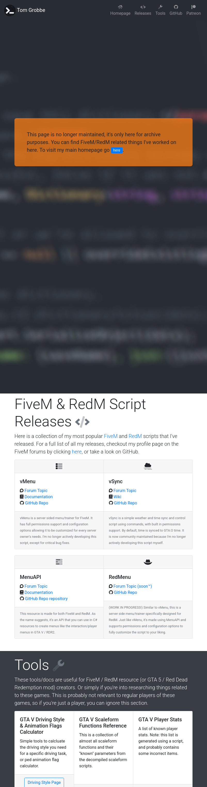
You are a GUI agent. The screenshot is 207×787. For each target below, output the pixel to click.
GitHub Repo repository (46, 598)
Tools (160, 10)
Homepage (120, 10)
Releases (142, 10)
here (116, 150)
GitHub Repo (36, 503)
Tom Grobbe (24, 10)
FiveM (111, 436)
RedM (135, 436)
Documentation (38, 496)
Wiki (117, 496)
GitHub (176, 10)
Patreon (193, 10)
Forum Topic (35, 490)
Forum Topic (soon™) (132, 586)
